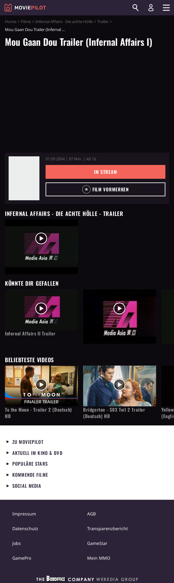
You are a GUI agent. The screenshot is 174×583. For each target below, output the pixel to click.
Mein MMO (98, 558)
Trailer (102, 21)
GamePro (21, 558)
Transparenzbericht (107, 528)
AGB (91, 514)
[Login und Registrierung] (151, 7)
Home (10, 21)
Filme (26, 21)
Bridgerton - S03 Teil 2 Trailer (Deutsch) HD (114, 412)
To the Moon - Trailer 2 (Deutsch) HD (38, 412)
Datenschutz (25, 528)
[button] (105, 189)
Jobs (16, 543)
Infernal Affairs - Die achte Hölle (64, 21)
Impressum (24, 514)
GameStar (97, 543)
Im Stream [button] (105, 171)
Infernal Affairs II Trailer (30, 333)
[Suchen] (135, 7)
